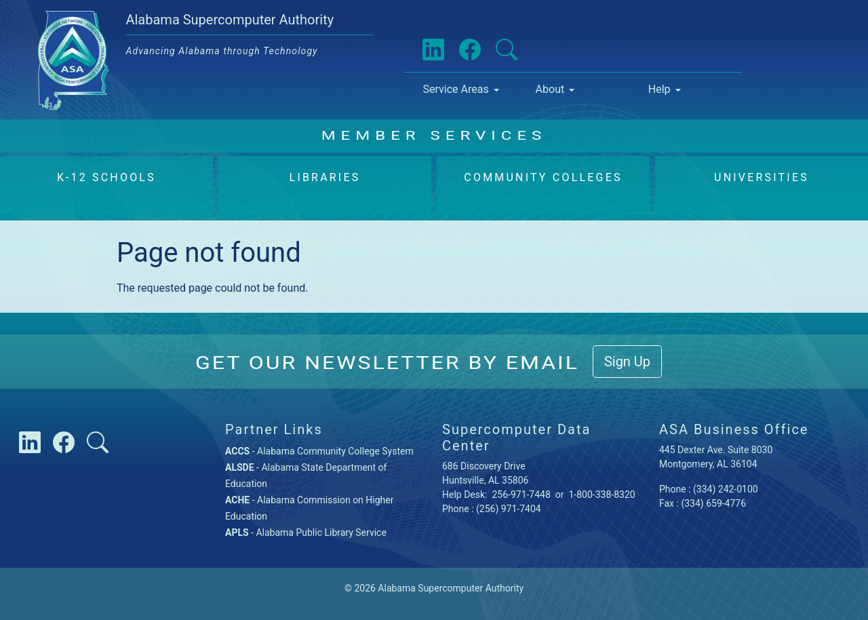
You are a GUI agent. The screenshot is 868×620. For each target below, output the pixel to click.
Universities (761, 177)
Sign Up (627, 361)
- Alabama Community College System (319, 451)
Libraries (325, 177)
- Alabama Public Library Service (306, 532)
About (550, 89)
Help (659, 89)
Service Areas (455, 89)
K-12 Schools (106, 177)
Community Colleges (543, 177)
